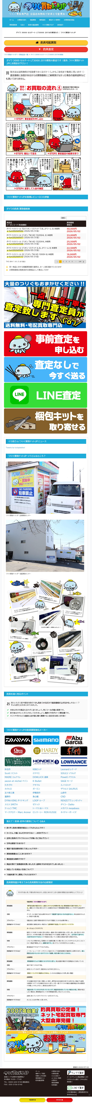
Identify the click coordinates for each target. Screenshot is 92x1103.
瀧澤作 (7, 797)
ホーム (12, 20)
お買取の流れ (21, 20)
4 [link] (69, 262)
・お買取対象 (55, 1074)
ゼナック (36, 805)
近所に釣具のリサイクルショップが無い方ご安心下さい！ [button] (26, 839)
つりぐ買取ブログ (48, 25)
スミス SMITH (11, 805)
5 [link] (72, 262)
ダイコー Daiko (67, 805)
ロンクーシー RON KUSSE (44, 813)
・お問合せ (54, 1081)
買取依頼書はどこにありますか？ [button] (18, 854)
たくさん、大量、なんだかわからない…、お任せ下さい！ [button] (26, 834)
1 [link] (60, 262)
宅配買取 (33, 20)
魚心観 (35, 797)
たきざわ (8, 786)
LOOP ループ (39, 801)
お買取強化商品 (69, 20)
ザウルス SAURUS (69, 789)
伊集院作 (36, 793)
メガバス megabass (70, 809)
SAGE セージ (67, 782)
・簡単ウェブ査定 (40, 1074)
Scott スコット (11, 774)
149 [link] (80, 262)
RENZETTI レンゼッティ (71, 801)
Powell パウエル (68, 778)
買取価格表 (13, 25)
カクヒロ (8, 789)
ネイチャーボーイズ (68, 813)
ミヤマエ (36, 774)
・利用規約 (54, 1085)
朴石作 (7, 770)
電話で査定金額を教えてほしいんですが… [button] (21, 849)
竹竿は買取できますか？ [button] (14, 844)
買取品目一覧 (23, 55)
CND (63, 797)
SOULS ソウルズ (68, 774)
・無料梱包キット (40, 1079)
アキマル (36, 786)
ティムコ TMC (11, 809)
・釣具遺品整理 (39, 1081)
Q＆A (23, 25)
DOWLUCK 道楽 (40, 778)
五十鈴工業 (9, 793)
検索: (63, 218)
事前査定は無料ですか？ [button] (14, 860)
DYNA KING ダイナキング (16, 801)
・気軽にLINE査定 (40, 1076)
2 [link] (63, 262)
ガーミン (36, 789)
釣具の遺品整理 (33, 25)
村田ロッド (37, 770)
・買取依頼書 (55, 1083)
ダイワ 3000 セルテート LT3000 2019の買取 (47, 55)
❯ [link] (83, 262)
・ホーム (37, 1072)
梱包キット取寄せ (54, 20)
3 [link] (66, 262)
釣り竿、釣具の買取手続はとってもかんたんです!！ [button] (24, 828)
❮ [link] (57, 262)
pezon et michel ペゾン (16, 782)
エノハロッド (66, 786)
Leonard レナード (69, 770)
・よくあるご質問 (56, 1079)
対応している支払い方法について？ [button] (19, 870)
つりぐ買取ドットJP (10, 55)
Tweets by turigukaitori (15, 448)
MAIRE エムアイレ (13, 778)
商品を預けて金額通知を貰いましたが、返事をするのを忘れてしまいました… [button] (34, 865)
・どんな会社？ (55, 1076)
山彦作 (63, 793)
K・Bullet (37, 782)
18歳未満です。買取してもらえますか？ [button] (20, 875)
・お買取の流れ (55, 1072)
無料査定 (42, 20)
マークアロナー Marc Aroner (18, 813)
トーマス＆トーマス (40, 809)
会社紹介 (60, 25)
